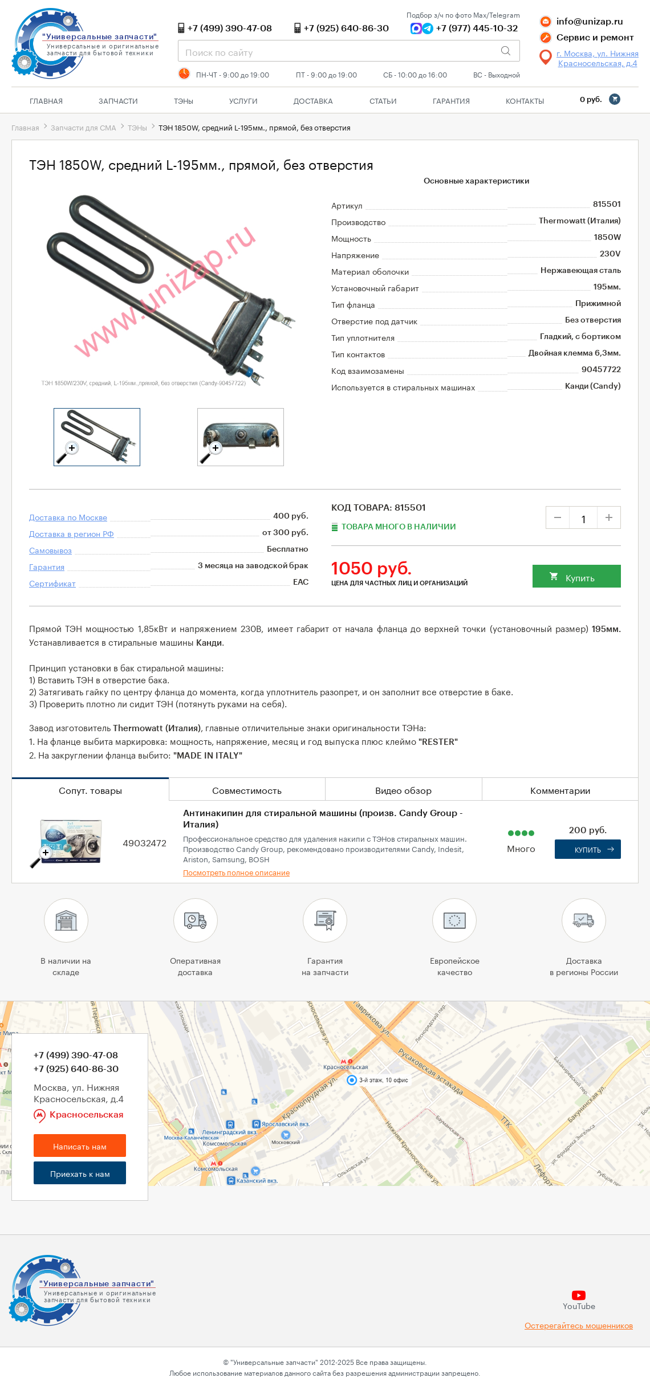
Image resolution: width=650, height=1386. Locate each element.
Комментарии (560, 789)
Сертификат (52, 582)
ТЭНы (137, 126)
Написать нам (80, 1145)
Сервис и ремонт (595, 37)
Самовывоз (50, 549)
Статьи (383, 99)
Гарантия (451, 99)
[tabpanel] (97, 437)
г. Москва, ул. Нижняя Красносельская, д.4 (597, 57)
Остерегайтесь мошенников (579, 1325)
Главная (46, 99)
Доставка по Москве (68, 516)
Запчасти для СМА (83, 126)
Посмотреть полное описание (236, 871)
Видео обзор (403, 789)
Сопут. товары (90, 789)
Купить (580, 576)
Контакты (525, 99)
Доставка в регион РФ (71, 533)
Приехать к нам (80, 1173)
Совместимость (247, 789)
